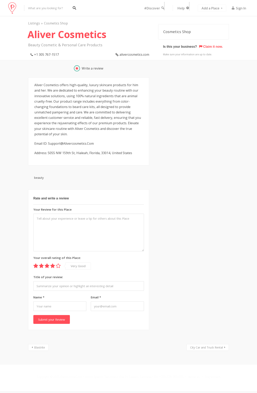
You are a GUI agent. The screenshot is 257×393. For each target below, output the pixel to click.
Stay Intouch (212, 377)
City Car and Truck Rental (206, 347)
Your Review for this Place (52, 209)
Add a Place (210, 8)
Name (38, 297)
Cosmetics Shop (56, 23)
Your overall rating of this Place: (57, 258)
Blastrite (39, 347)
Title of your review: (48, 277)
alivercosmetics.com (134, 54)
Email (96, 297)
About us (194, 377)
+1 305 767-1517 (46, 54)
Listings (34, 23)
